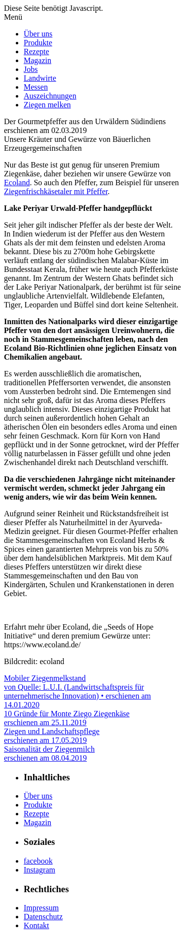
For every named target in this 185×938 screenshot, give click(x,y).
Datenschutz (43, 916)
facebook (38, 861)
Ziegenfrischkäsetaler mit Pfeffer (56, 191)
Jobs (30, 69)
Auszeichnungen (50, 96)
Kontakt (36, 925)
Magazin (37, 60)
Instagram (39, 870)
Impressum (41, 908)
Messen (36, 87)
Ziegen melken (47, 104)
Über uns (38, 34)
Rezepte (36, 51)
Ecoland (17, 182)
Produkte (38, 42)
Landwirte (40, 78)
